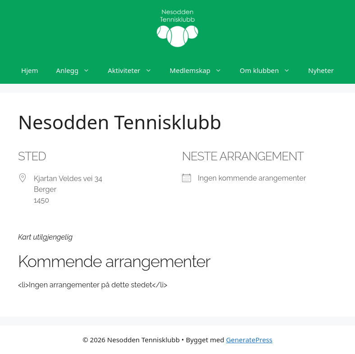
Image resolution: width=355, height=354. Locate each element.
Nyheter (321, 70)
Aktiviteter (134, 70)
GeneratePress (249, 339)
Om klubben (269, 70)
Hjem (29, 70)
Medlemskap (200, 70)
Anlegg (77, 70)
